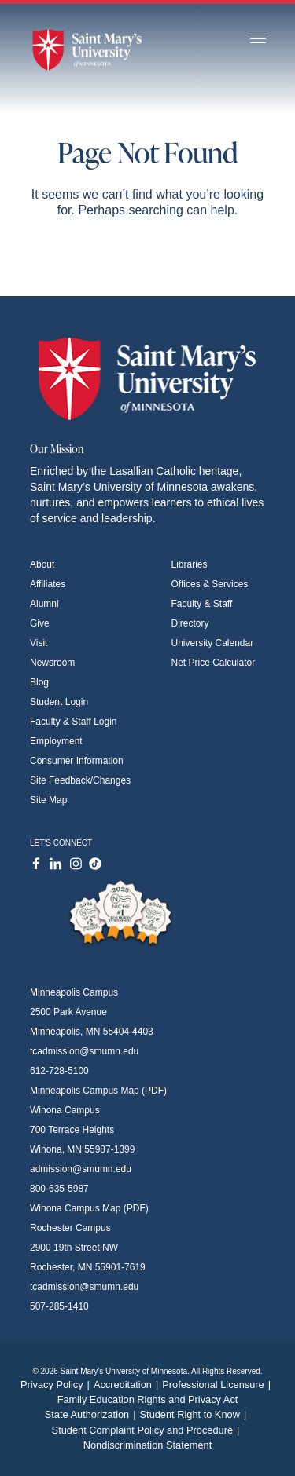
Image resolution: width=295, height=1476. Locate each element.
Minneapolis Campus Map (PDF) (98, 1090)
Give (40, 623)
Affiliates (47, 584)
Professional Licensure (218, 1384)
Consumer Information (77, 760)
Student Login (59, 701)
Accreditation (128, 1384)
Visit (38, 643)
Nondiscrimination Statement (147, 1445)
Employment (56, 741)
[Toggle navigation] (258, 40)
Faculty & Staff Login (73, 721)
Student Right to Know (195, 1414)
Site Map (48, 800)
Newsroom (52, 662)
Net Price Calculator (213, 662)
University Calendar (212, 643)
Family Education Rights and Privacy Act (147, 1399)
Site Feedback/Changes (80, 780)
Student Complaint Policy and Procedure (148, 1430)
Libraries (189, 564)
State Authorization (92, 1414)
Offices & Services (210, 584)
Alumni (44, 603)
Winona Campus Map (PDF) (89, 1208)
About (42, 564)
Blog (39, 682)
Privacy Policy (57, 1384)
